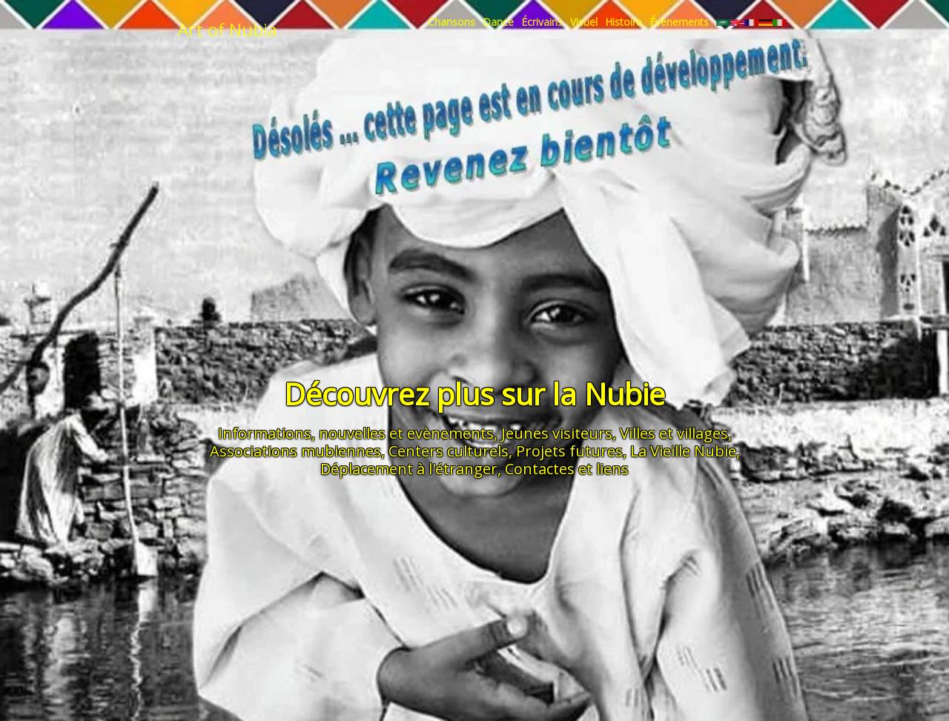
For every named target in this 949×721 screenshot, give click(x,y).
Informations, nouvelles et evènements (356, 433)
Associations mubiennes (295, 451)
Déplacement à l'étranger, (410, 469)
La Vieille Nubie (683, 451)
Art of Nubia (227, 29)
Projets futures (569, 451)
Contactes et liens (567, 469)
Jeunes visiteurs (556, 433)
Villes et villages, (676, 433)
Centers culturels (448, 451)
